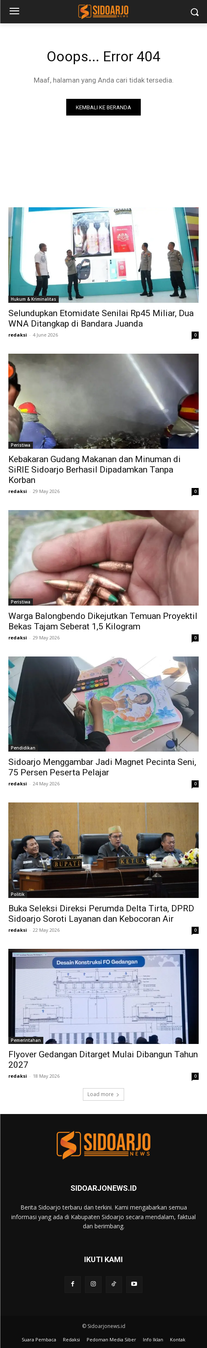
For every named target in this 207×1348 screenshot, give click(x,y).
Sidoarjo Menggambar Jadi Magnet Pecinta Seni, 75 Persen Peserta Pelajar (102, 767)
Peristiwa (20, 445)
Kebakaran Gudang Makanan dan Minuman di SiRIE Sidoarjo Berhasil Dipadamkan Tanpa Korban (94, 469)
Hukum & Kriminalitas (33, 299)
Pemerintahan (26, 1040)
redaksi (17, 335)
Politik (18, 894)
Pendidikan (23, 748)
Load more (103, 1094)
